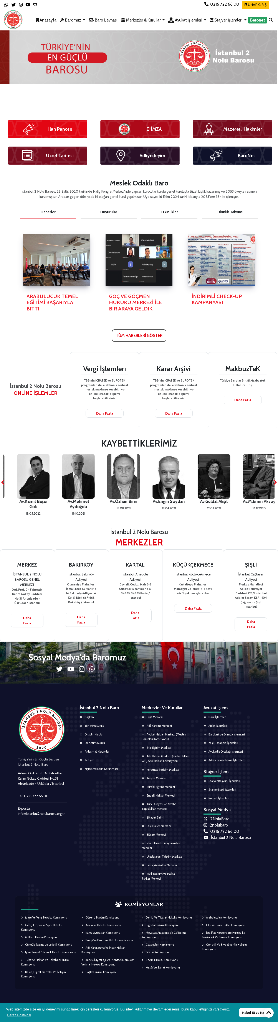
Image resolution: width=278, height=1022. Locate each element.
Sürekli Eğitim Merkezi (158, 788)
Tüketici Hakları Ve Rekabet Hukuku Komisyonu (45, 966)
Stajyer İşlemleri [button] (226, 20)
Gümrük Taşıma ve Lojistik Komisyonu (46, 948)
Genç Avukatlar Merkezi (159, 868)
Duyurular (108, 212)
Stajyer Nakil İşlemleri (220, 791)
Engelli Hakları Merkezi (158, 797)
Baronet (257, 20)
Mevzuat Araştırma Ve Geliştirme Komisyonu (164, 938)
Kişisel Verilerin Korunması (99, 770)
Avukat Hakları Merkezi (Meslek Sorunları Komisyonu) (164, 737)
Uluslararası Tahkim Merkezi (162, 860)
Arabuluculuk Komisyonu (219, 921)
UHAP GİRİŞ (255, 5)
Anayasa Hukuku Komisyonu (101, 928)
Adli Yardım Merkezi (157, 726)
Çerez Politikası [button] (19, 1015)
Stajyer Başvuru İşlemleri (222, 782)
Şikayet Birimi (153, 820)
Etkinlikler (169, 212)
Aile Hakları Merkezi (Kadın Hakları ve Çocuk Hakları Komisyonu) (165, 759)
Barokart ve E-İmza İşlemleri (224, 735)
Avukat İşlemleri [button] (185, 20)
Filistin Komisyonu (155, 956)
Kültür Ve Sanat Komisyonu (161, 971)
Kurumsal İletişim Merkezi (161, 771)
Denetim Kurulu (92, 743)
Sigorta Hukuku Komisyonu (160, 928)
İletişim (87, 761)
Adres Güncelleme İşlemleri (224, 761)
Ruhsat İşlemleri (217, 800)
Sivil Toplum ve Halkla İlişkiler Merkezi (158, 879)
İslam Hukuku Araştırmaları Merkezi (161, 848)
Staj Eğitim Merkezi (157, 748)
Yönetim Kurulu (92, 726)
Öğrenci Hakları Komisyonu (100, 921)
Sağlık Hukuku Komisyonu (99, 975)
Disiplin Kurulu (91, 735)
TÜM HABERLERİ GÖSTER (139, 335)
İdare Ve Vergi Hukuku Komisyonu (44, 921)
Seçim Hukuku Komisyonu (160, 963)
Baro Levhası (103, 20)
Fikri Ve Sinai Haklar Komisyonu (223, 928)
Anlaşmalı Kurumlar (94, 752)
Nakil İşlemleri (215, 717)
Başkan (87, 717)
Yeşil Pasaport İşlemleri (221, 743)
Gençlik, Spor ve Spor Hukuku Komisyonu (41, 931)
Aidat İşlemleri (215, 726)
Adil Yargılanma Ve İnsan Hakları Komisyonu (103, 954)
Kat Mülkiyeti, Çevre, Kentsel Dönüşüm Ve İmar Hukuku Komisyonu (107, 966)
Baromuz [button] (71, 20)
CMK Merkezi (153, 717)
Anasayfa (46, 20)
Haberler (48, 212)
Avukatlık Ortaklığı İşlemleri (223, 752)
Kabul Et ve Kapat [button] (255, 1012)
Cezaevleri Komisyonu (158, 948)
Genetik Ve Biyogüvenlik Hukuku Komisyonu (224, 951)
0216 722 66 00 (222, 4)
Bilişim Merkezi (154, 837)
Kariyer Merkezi (154, 780)
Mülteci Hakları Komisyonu (39, 940)
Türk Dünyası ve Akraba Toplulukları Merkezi (159, 808)
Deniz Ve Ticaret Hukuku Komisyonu (167, 921)
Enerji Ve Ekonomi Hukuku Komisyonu (107, 943)
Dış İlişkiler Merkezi (156, 828)
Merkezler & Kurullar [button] (141, 20)
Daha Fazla (104, 413)
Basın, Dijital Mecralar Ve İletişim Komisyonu (43, 978)
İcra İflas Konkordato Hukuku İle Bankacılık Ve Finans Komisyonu (223, 938)
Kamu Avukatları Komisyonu (100, 936)
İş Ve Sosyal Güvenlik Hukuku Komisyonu (48, 956)
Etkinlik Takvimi (230, 212)
